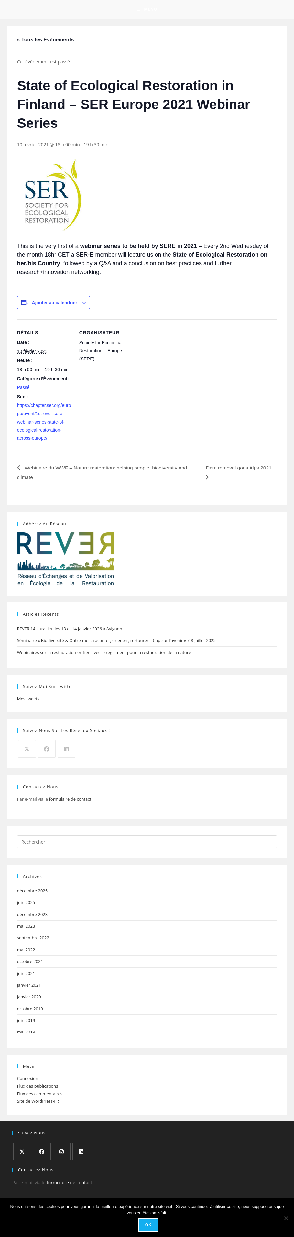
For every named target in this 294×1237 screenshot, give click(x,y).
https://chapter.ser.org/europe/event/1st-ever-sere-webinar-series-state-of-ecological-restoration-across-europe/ (44, 423)
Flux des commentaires (39, 1095)
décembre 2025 (32, 892)
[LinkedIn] (66, 750)
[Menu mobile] (147, 9)
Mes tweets (28, 699)
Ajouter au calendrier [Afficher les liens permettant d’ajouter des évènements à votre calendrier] (54, 303)
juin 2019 (26, 1021)
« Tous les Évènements (45, 40)
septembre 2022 (33, 939)
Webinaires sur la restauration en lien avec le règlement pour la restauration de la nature (104, 653)
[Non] (286, 1218)
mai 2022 (26, 951)
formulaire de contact (70, 800)
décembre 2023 (32, 915)
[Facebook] (47, 750)
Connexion (27, 1079)
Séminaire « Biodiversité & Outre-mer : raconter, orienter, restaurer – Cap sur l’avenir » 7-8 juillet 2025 (116, 641)
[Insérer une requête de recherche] (147, 842)
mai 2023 (26, 927)
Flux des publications (37, 1087)
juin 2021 (26, 974)
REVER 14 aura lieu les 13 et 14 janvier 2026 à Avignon (69, 630)
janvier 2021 (29, 986)
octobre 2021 (30, 962)
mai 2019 (26, 1033)
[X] (27, 750)
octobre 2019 (30, 1009)
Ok (148, 1225)
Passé (23, 388)
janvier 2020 (29, 997)
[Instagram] (62, 1152)
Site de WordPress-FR (38, 1102)
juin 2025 (26, 903)
